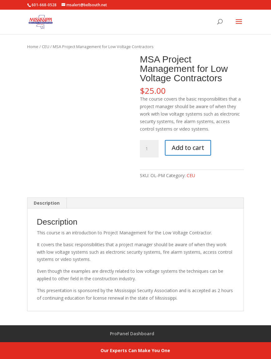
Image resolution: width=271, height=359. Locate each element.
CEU (45, 46)
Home (32, 46)
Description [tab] (47, 203)
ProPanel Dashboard (132, 334)
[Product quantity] (149, 148)
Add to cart (188, 147)
